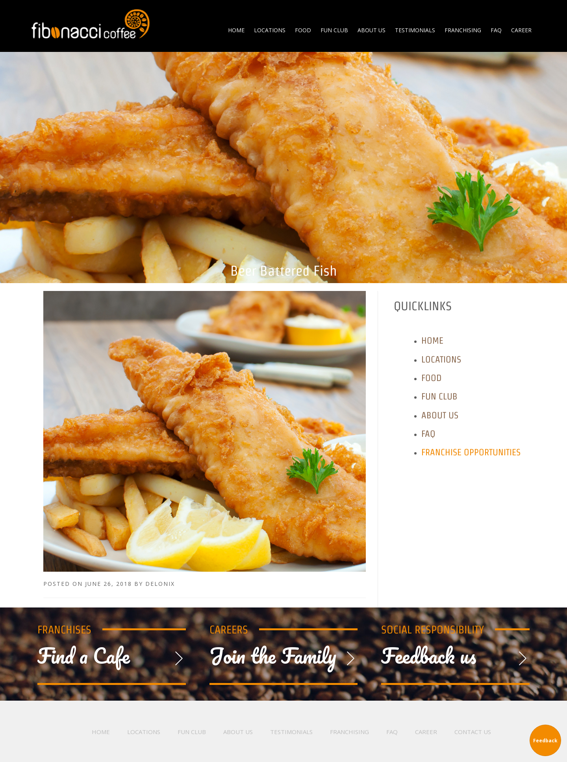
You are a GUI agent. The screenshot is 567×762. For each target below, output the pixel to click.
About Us (439, 415)
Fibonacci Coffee (91, 23)
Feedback (545, 740)
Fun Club (439, 396)
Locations (441, 359)
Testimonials (291, 732)
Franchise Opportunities (471, 452)
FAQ (428, 433)
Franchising (349, 732)
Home (432, 340)
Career (426, 732)
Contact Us (472, 732)
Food (431, 378)
